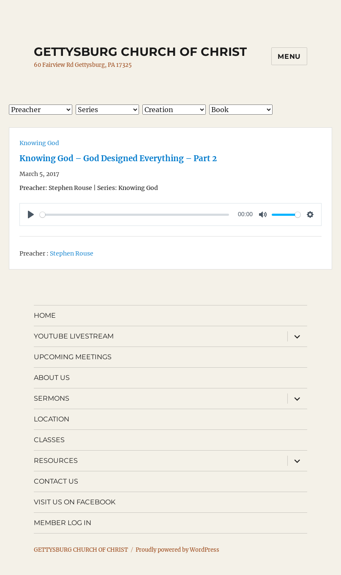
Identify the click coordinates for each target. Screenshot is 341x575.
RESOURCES (56, 461)
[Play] (31, 214)
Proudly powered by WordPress (177, 549)
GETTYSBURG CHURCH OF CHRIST (140, 51)
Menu (289, 56)
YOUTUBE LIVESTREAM (74, 336)
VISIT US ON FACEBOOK (74, 502)
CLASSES (49, 440)
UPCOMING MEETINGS (73, 357)
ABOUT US (52, 378)
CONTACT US (56, 481)
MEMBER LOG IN (62, 523)
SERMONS (51, 398)
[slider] (134, 215)
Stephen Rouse (71, 253)
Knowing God (39, 143)
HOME (45, 315)
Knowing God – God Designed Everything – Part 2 (118, 158)
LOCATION (51, 419)
